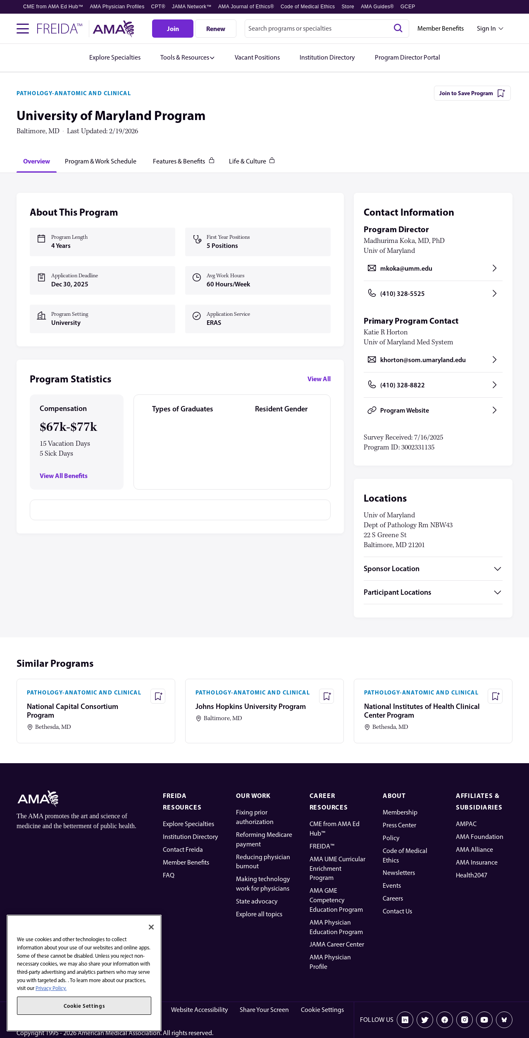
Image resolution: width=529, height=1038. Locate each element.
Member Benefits (440, 28)
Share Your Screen (264, 1010)
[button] (187, 57)
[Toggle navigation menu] (23, 29)
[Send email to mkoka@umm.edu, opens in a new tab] (433, 268)
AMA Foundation (479, 837)
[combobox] (327, 28)
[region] (84, 973)
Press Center (399, 825)
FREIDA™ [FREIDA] (322, 846)
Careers (393, 898)
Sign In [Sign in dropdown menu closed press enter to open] (486, 28)
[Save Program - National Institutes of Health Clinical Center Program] (495, 696)
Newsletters (399, 873)
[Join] (172, 28)
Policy (391, 838)
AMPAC (466, 824)
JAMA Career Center (337, 944)
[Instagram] (464, 1020)
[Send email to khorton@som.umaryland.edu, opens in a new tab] (433, 360)
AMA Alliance (474, 849)
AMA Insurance (477, 862)
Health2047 (471, 875)
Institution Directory (190, 837)
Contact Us (397, 911)
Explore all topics (259, 914)
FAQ (168, 875)
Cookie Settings (322, 1010)
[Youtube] (484, 1020)
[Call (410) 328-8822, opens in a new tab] (433, 385)
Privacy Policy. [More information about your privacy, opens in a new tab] (51, 988)
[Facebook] (444, 1020)
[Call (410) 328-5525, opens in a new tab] (433, 293)
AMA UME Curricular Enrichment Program (337, 868)
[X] (425, 1020)
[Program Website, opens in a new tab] (433, 410)
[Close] (151, 927)
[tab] (37, 161)
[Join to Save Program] (472, 93)
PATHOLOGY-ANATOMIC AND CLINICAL (74, 93)
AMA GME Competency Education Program (336, 900)
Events (392, 885)
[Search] (398, 28)
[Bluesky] (504, 1020)
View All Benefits (64, 476)
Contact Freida (183, 849)
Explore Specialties (188, 824)
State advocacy (257, 901)
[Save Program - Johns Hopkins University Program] (326, 696)
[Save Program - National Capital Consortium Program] (157, 696)
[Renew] (215, 28)
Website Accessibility (199, 1010)
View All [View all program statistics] (319, 379)
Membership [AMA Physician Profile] (400, 812)
